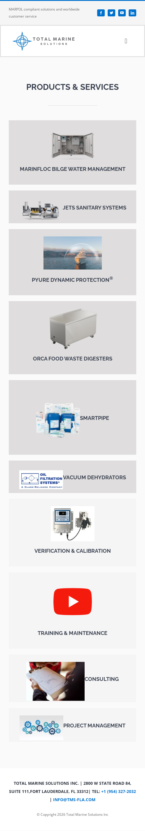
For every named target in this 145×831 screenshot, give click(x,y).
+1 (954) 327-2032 (118, 791)
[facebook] (101, 12)
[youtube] (122, 12)
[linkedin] (132, 12)
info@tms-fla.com (74, 799)
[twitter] (111, 12)
